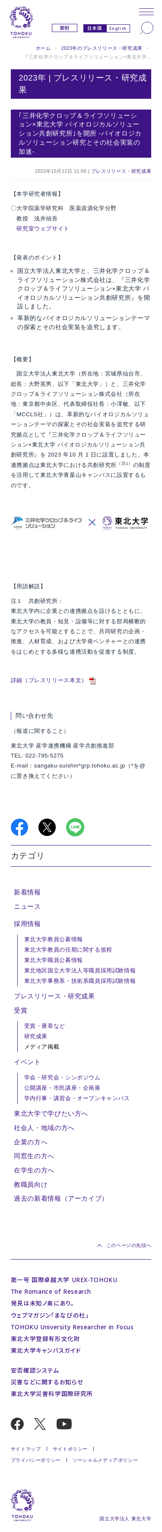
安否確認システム (35, 1370)
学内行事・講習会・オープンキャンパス (77, 1098)
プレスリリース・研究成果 (121, 171)
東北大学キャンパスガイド (46, 1350)
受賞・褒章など (44, 1026)
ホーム (43, 48)
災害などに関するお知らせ (47, 1382)
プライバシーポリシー (36, 1460)
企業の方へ (31, 1142)
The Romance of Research (51, 1291)
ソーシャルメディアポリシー (105, 1460)
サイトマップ (26, 1448)
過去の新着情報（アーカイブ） (61, 1198)
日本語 (94, 28)
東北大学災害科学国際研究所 (52, 1393)
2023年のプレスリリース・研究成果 (102, 48)
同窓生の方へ (34, 1156)
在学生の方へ (34, 1170)
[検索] (146, 28)
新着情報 (27, 892)
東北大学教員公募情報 (53, 939)
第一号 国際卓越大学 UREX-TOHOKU (64, 1280)
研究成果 (36, 1036)
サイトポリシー (70, 1448)
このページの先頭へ (129, 1245)
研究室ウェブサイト (43, 228)
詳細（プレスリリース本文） (49, 680)
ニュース (27, 906)
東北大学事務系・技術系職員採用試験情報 (80, 981)
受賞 (20, 1010)
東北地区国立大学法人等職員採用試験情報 (80, 971)
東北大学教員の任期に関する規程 (68, 950)
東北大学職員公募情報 (53, 960)
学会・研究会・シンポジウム (62, 1078)
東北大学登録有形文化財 (45, 1338)
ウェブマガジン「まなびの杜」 (50, 1315)
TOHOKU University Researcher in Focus (72, 1327)
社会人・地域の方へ (44, 1127)
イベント (27, 1062)
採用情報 (27, 923)
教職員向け (31, 1184)
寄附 (65, 28)
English (117, 28)
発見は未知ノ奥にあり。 (42, 1303)
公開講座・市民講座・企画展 (62, 1088)
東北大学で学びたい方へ (51, 1113)
